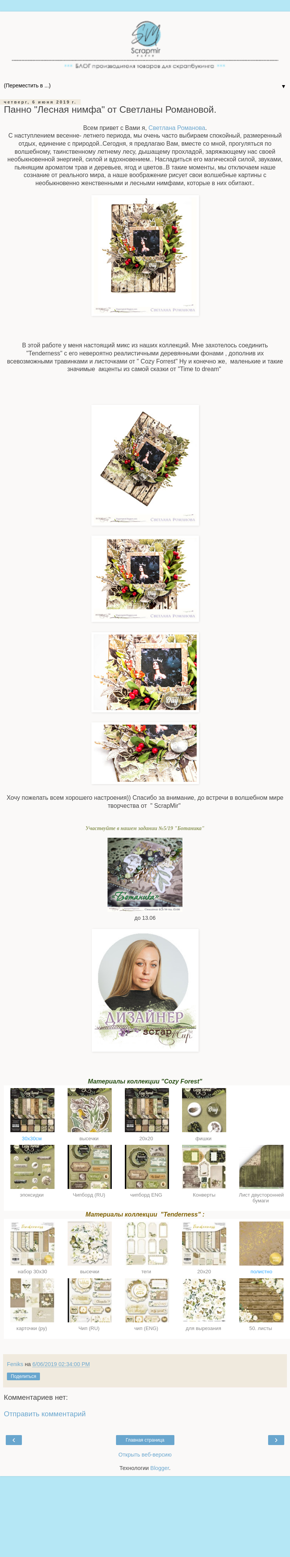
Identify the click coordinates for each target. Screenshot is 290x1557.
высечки (90, 1138)
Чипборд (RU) (89, 1195)
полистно (261, 1271)
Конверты (204, 1195)
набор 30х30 (33, 1271)
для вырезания (204, 1328)
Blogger (159, 1468)
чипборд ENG (147, 1195)
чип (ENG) (146, 1328)
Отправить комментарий (45, 1414)
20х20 (147, 1138)
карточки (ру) (32, 1328)
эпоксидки (32, 1195)
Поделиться (23, 1376)
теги (146, 1271)
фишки (204, 1138)
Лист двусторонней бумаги (261, 1198)
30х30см (32, 1138)
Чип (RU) (89, 1328)
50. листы (261, 1328)
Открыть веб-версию (144, 1455)
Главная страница (145, 1440)
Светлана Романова (176, 128)
